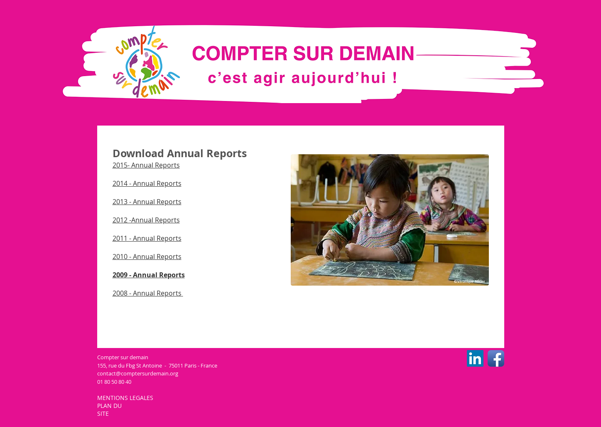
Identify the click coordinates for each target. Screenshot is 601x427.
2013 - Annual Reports (147, 201)
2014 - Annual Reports (147, 183)
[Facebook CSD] (496, 358)
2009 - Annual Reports (149, 274)
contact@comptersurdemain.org (137, 373)
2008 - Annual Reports (147, 293)
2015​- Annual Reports (146, 165)
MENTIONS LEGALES (126, 398)
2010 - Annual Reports (147, 256)
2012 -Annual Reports (146, 220)
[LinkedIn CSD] (475, 358)
